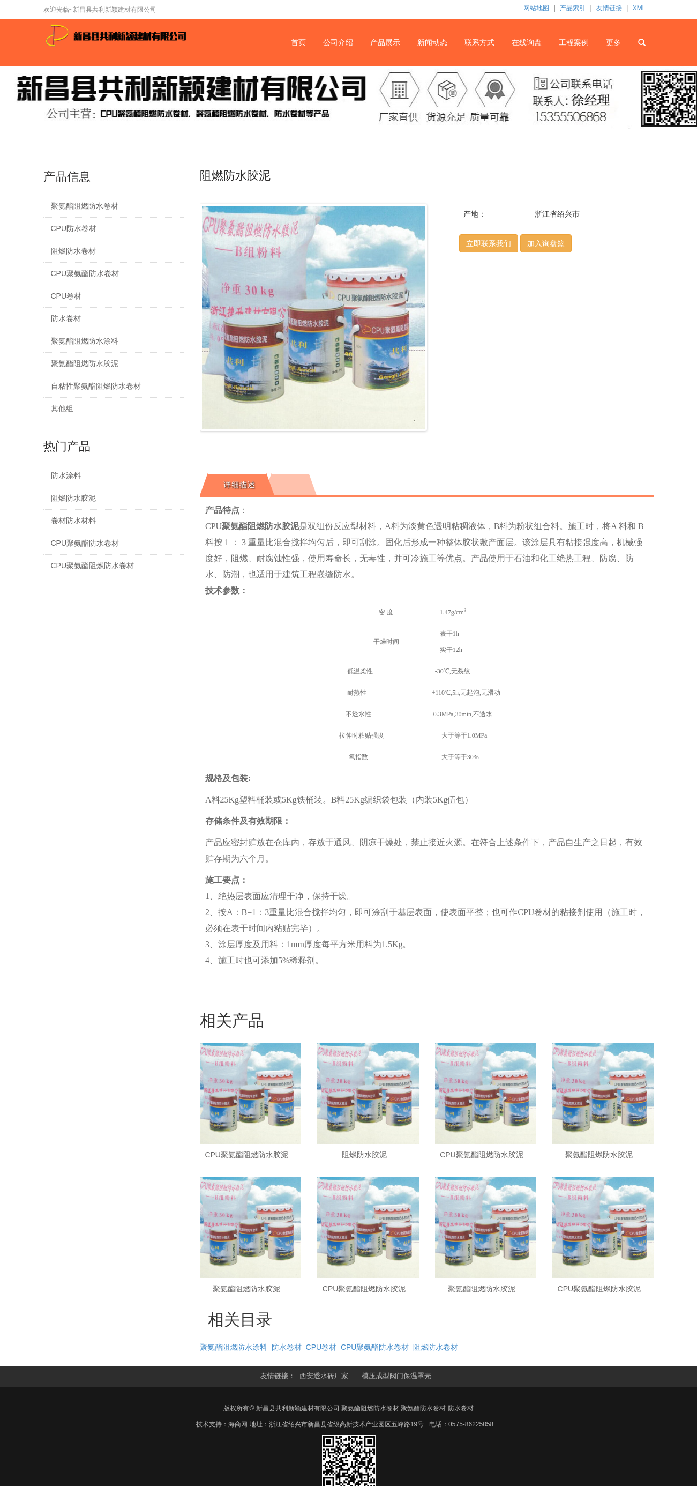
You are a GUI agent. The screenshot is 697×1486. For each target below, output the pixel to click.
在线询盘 (527, 42)
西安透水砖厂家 (323, 1376)
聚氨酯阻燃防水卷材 (84, 206)
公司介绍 (338, 42)
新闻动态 (432, 42)
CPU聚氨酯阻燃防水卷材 (92, 565)
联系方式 (479, 42)
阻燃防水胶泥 (73, 498)
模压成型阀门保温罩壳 (396, 1376)
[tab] (237, 484)
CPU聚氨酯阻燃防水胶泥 (246, 1154)
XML (639, 8)
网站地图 (536, 8)
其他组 (62, 408)
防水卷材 (66, 318)
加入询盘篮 (546, 243)
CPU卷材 (66, 296)
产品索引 (573, 8)
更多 (613, 42)
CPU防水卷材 (74, 228)
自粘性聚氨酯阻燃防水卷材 (96, 386)
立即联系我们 (488, 243)
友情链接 (609, 8)
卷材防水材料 (73, 520)
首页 (298, 42)
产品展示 (385, 42)
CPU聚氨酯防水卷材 (85, 273)
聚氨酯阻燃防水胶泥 (84, 363)
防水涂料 (66, 475)
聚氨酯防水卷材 (423, 1408)
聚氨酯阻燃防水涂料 (84, 341)
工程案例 (574, 42)
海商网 (238, 1424)
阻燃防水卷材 (73, 251)
